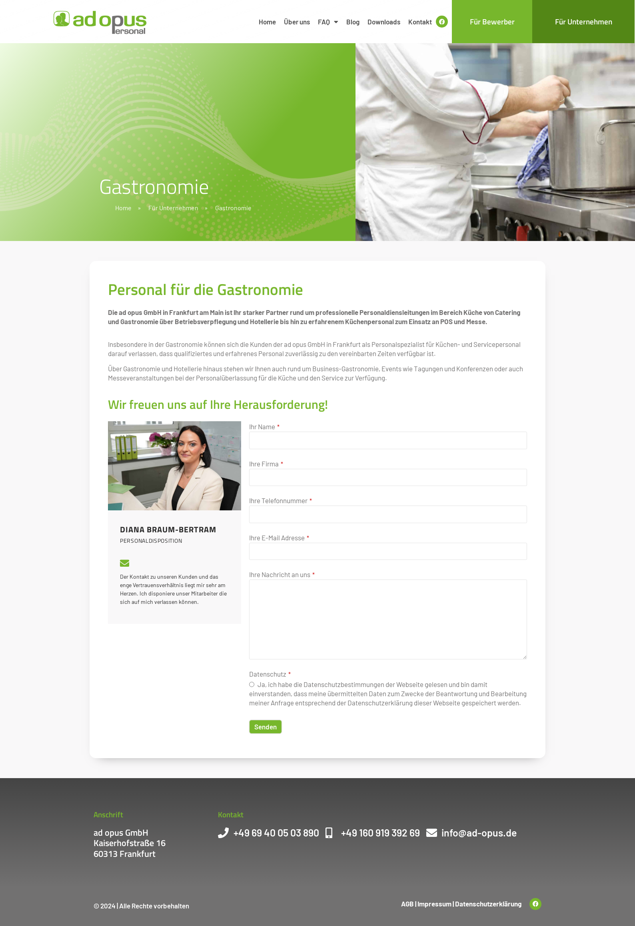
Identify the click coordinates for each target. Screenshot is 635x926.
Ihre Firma (266, 463)
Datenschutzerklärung (488, 904)
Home (267, 22)
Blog (352, 22)
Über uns (297, 22)
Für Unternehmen (583, 21)
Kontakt (420, 22)
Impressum (434, 904)
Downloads (383, 22)
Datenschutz (270, 674)
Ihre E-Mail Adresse (279, 537)
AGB (407, 904)
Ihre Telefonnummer (280, 500)
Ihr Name (264, 426)
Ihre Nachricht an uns (282, 574)
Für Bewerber (492, 21)
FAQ (328, 21)
